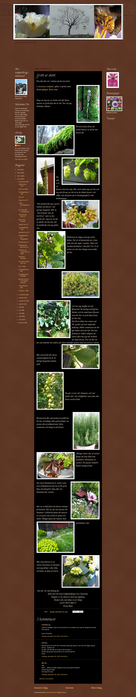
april (20, 316)
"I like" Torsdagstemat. (24, 205)
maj (20, 313)
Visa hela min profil (21, 159)
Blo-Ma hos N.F (24, 242)
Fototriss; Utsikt (24, 291)
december (22, 182)
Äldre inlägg (96, 688)
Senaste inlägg (41, 688)
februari (21, 323)
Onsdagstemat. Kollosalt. (23, 275)
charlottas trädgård (46, 86)
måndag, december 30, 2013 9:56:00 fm (54, 674)
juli (20, 307)
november (22, 294)
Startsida (69, 688)
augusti (21, 304)
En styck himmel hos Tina (24, 262)
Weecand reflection (22, 257)
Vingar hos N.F (23, 224)
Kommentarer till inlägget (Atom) (55, 692)
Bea (43, 663)
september (22, 301)
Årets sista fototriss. (22, 220)
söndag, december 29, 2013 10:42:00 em (55, 636)
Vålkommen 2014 (22, 185)
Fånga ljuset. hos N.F (23, 215)
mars (21, 319)
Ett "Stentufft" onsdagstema (24, 210)
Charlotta (45, 625)
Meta (19, 145)
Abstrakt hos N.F (24, 232)
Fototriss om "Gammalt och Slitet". (24, 251)
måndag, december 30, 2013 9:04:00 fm (54, 656)
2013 (19, 179)
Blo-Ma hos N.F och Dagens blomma (24, 281)
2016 (19, 169)
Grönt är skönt (23, 189)
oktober (21, 298)
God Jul (21, 197)
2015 (19, 173)
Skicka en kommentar (46, 679)
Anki (43, 643)
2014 (19, 176)
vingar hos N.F (23, 200)
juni (20, 310)
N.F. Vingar (22, 266)
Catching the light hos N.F (23, 246)
